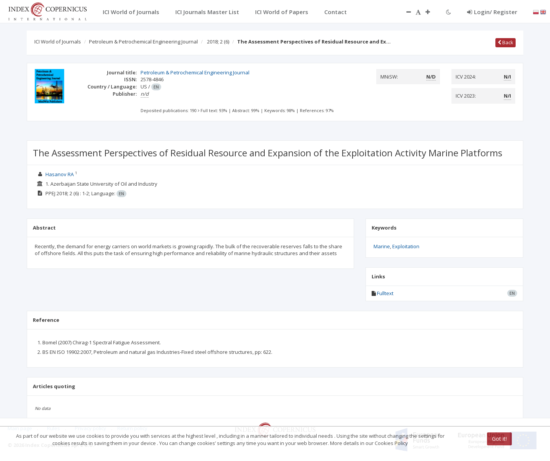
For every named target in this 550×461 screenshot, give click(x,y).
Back (505, 42)
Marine (382, 246)
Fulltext (385, 293)
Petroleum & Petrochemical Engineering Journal (143, 41)
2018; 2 (218, 41)
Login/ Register (492, 12)
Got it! (499, 438)
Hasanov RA (59, 174)
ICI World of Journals (57, 41)
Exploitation (405, 246)
